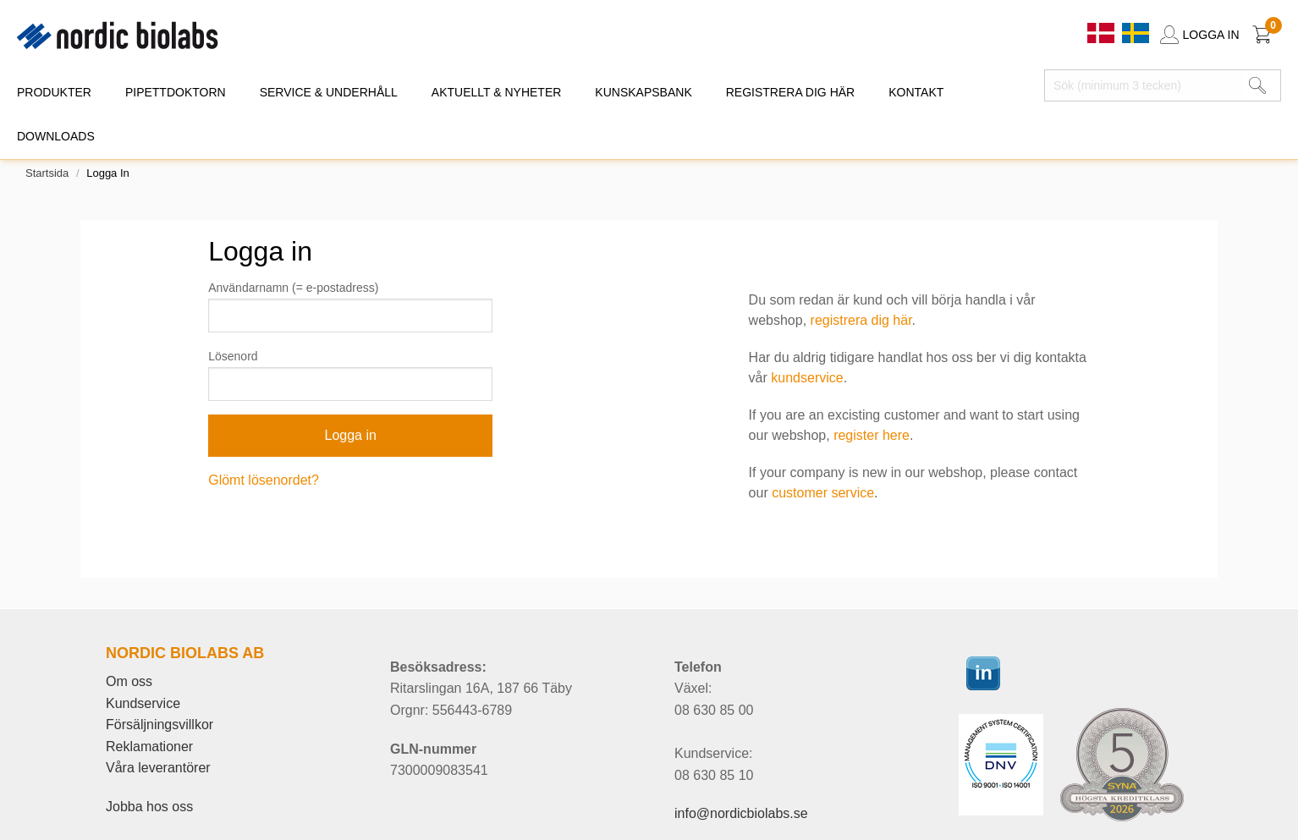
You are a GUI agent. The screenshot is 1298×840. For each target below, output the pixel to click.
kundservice (807, 378)
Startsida (47, 172)
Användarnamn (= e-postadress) (293, 287)
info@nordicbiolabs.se (741, 813)
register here (871, 435)
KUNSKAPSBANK (643, 92)
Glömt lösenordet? (263, 480)
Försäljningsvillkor (159, 724)
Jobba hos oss (149, 806)
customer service (823, 493)
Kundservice (143, 703)
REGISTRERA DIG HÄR (790, 92)
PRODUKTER (54, 92)
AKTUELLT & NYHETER (497, 92)
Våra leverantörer (158, 767)
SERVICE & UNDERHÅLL (329, 92)
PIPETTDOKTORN (175, 92)
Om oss (129, 681)
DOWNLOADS (56, 136)
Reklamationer (149, 746)
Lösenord (232, 356)
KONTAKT (915, 92)
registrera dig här (861, 320)
